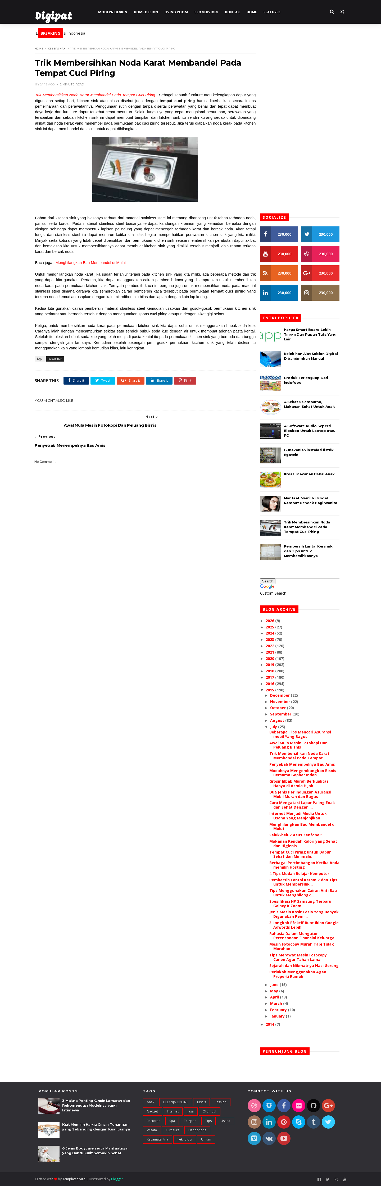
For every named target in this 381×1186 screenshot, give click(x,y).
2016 (274, 683)
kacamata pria (157, 1139)
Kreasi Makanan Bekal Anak (312, 474)
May (277, 990)
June (278, 984)
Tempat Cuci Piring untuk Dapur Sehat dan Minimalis (303, 854)
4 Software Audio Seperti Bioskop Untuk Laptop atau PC (313, 430)
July (277, 726)
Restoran (153, 1121)
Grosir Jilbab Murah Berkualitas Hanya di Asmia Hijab (302, 783)
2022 (274, 645)
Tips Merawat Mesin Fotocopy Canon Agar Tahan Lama (301, 957)
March (279, 1003)
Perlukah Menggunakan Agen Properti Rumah (301, 974)
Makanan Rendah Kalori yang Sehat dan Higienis (306, 843)
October (281, 707)
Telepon (190, 1121)
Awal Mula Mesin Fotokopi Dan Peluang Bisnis (302, 745)
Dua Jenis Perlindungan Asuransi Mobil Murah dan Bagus (303, 794)
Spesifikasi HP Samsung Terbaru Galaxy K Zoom (303, 903)
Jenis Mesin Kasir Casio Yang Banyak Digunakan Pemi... (307, 914)
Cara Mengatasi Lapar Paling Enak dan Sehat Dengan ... (305, 805)
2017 (274, 677)
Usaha (225, 1121)
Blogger (120, 1179)
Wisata (152, 1130)
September (284, 714)
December (283, 695)
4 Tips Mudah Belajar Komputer (302, 873)
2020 (274, 658)
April (278, 997)
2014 (274, 1024)
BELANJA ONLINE (175, 1102)
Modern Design (115, 12)
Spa (172, 1121)
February (282, 1009)
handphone (197, 1130)
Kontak (235, 12)
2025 (274, 627)
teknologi (184, 1139)
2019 (274, 664)
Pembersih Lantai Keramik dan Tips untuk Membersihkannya (311, 551)
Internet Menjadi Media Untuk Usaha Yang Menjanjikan (301, 815)
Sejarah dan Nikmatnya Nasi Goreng (307, 965)
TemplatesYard (77, 1179)
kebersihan (60, 48)
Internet (173, 1111)
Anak (150, 1102)
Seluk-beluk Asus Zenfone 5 (299, 834)
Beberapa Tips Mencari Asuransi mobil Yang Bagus (303, 734)
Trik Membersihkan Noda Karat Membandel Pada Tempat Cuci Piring (98, 95)
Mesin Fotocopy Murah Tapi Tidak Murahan (305, 946)
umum (206, 1139)
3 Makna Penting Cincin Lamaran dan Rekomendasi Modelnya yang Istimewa (96, 1105)
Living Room (179, 12)
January (281, 1016)
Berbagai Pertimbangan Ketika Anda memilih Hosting (308, 865)
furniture (172, 1130)
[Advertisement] (144, 571)
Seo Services (209, 12)
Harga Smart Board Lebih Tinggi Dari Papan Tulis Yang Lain (313, 334)
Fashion (220, 1102)
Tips (208, 1121)
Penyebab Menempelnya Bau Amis (305, 764)
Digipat (56, 17)
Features (275, 12)
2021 (274, 652)
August (280, 720)
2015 (274, 689)
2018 (274, 670)
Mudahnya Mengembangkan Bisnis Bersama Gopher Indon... (306, 773)
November (283, 701)
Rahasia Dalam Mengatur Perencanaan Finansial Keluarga (305, 936)
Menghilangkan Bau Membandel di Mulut (94, 263)
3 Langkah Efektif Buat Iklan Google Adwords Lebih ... (307, 925)
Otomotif (209, 1111)
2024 (274, 633)
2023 (274, 639)
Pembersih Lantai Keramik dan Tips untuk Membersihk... (307, 882)
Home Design (149, 12)
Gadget (152, 1111)
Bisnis (201, 1102)
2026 (274, 620)
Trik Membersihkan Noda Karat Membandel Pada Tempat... (303, 756)
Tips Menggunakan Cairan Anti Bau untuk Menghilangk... (306, 892)
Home (255, 12)
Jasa (191, 1111)
